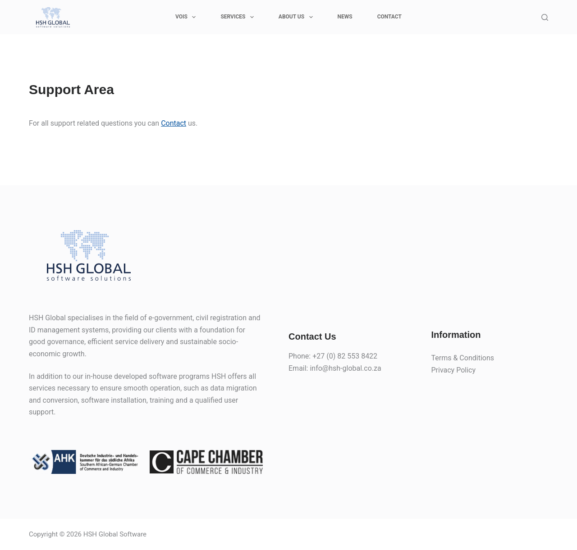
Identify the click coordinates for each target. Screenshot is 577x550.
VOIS (187, 17)
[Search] (544, 17)
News (345, 17)
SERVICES (238, 17)
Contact (173, 123)
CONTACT (389, 17)
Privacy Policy (453, 370)
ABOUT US (297, 17)
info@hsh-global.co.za (345, 368)
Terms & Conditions (463, 358)
